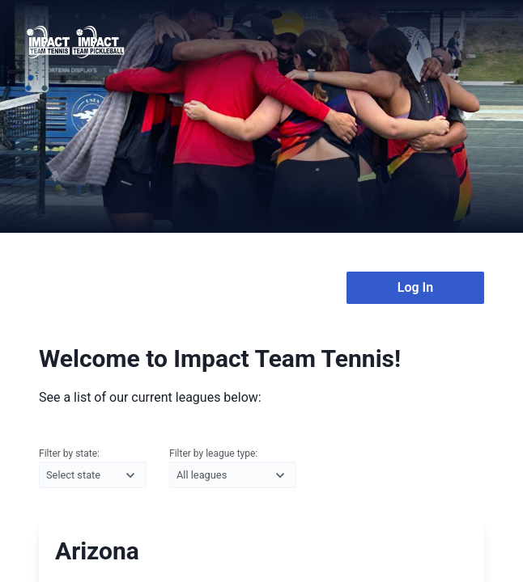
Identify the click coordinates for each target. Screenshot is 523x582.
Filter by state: (93, 469)
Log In (415, 287)
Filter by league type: (232, 469)
